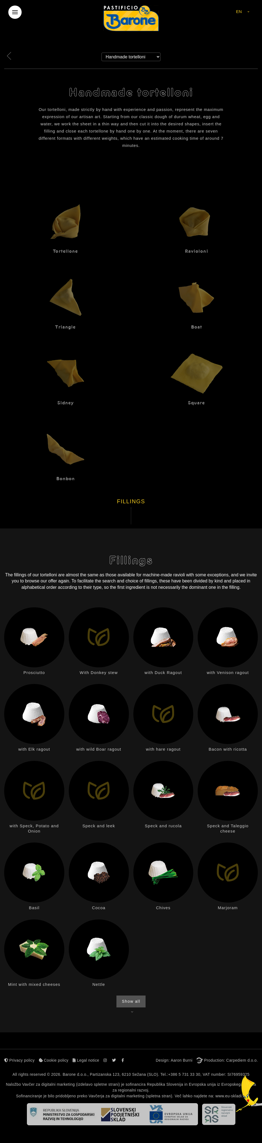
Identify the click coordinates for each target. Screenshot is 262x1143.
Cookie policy (53, 1060)
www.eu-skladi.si (230, 1096)
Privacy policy (19, 1060)
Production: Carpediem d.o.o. (231, 1060)
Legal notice (86, 1060)
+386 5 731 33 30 (184, 1074)
